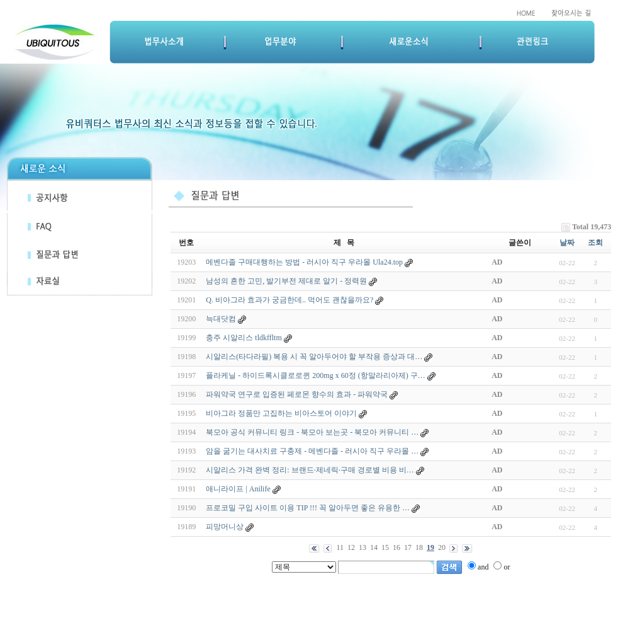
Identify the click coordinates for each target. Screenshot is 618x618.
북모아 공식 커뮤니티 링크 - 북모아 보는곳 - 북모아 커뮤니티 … (312, 432)
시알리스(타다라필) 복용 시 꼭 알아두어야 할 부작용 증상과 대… (314, 356)
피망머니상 (225, 526)
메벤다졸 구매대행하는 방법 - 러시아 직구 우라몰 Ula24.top (304, 262)
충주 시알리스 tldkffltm (243, 337)
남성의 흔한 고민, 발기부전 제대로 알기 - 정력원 (286, 281)
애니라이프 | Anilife (238, 488)
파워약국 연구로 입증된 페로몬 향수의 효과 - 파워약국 (297, 394)
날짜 (567, 242)
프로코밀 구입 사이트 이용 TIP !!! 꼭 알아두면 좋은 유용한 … (308, 507)
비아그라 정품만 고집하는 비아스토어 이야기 (281, 413)
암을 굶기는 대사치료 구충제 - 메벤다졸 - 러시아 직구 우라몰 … (312, 451)
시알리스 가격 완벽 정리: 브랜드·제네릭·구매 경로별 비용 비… (309, 470)
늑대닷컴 (221, 318)
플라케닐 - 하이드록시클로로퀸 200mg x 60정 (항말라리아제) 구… (315, 375)
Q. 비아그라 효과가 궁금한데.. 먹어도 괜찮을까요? (289, 299)
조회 (595, 242)
